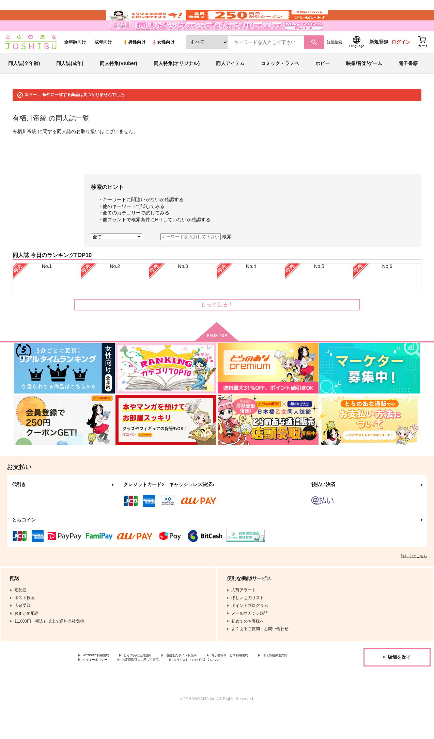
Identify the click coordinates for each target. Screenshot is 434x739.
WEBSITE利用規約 (100, 675)
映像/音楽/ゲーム (364, 83)
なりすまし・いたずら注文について (115, 687)
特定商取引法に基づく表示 (202, 681)
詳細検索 (334, 62)
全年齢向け (75, 61)
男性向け (134, 61)
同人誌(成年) (69, 83)
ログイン (400, 61)
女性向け (163, 61)
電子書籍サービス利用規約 (263, 675)
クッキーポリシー (146, 681)
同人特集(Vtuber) (118, 83)
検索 (227, 256)
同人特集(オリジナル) (177, 83)
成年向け (103, 61)
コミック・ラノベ (280, 83)
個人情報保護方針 (99, 681)
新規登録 (378, 61)
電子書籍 (408, 83)
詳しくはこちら (414, 576)
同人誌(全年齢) (24, 83)
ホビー (322, 83)
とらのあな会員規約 (150, 675)
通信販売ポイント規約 (204, 675)
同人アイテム (230, 83)
